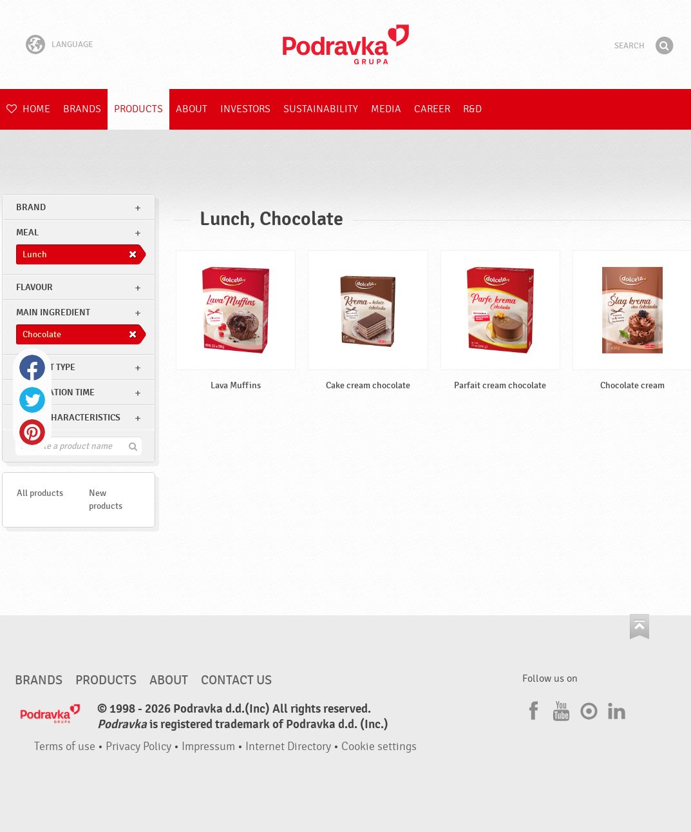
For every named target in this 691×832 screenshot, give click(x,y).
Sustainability (320, 109)
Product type (45, 367)
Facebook (32, 368)
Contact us (236, 680)
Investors (245, 109)
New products (105, 499)
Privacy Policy (138, 746)
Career (432, 109)
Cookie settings (379, 746)
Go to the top (639, 626)
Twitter (32, 400)
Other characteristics (68, 417)
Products (138, 109)
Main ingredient (53, 312)
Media (386, 109)
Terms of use (64, 746)
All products (40, 493)
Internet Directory (288, 746)
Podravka (345, 44)
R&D (472, 109)
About (191, 109)
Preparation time (55, 392)
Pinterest (32, 432)
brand (31, 207)
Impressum (208, 746)
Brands (82, 109)
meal (27, 232)
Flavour (34, 287)
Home (28, 109)
